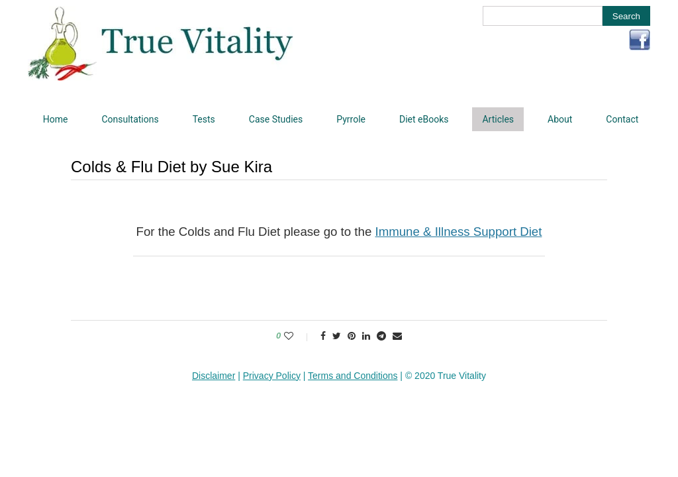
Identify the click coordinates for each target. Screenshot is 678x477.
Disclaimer (213, 375)
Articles (498, 119)
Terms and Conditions (352, 375)
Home (55, 119)
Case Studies (276, 119)
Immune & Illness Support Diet (458, 231)
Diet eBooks (424, 119)
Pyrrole (350, 119)
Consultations (129, 119)
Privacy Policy (272, 375)
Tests (204, 119)
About (560, 119)
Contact (622, 119)
